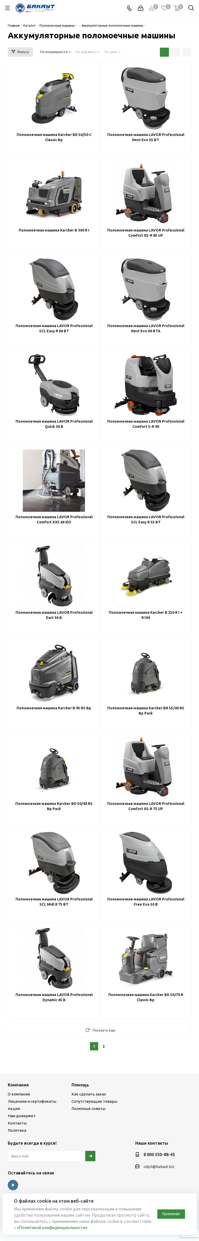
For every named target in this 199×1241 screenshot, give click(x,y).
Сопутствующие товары (94, 1101)
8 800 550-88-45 (159, 1154)
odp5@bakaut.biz (159, 1166)
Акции (14, 1108)
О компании (19, 1094)
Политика (17, 1130)
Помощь (80, 1085)
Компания (18, 1085)
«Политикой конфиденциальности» (52, 1227)
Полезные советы (88, 1108)
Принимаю (171, 1214)
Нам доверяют (21, 1116)
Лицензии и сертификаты (32, 1101)
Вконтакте (13, 1185)
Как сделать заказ (89, 1094)
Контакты (17, 1123)
